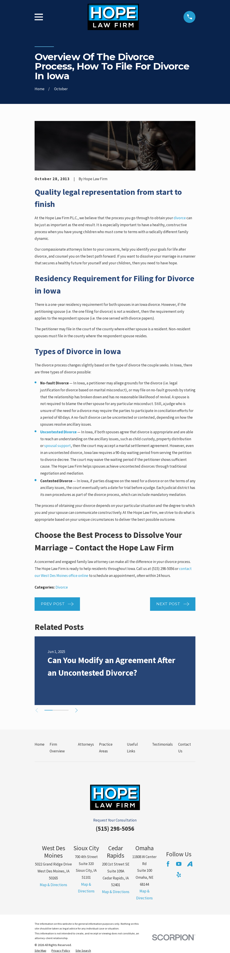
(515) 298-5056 (115, 828)
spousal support (57, 445)
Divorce (61, 587)
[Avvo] (189, 864)
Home (39, 744)
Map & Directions (53, 884)
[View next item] (78, 710)
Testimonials (162, 744)
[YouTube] (178, 864)
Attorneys (86, 744)
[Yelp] (178, 874)
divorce (180, 217)
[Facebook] (168, 864)
